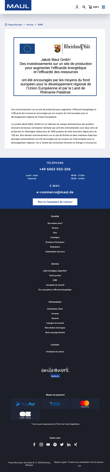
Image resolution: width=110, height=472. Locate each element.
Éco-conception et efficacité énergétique (55, 290)
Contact (55, 344)
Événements (55, 247)
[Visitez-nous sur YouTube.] (48, 444)
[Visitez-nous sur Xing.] (75, 444)
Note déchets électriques (55, 328)
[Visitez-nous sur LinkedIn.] (69, 444)
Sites (55, 233)
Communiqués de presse (55, 252)
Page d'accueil (13, 24)
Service (55, 263)
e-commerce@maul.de (55, 192)
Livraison (55, 314)
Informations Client (55, 309)
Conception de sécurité (55, 285)
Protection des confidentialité (78, 462)
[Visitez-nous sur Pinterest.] (55, 444)
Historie (55, 228)
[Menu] (102, 7)
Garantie (55, 318)
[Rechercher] (83, 7)
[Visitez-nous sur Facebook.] (34, 444)
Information (55, 301)
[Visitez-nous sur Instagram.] (41, 444)
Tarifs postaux (55, 275)
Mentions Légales (60, 462)
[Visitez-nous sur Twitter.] (62, 444)
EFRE (55, 280)
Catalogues (55, 237)
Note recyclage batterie (55, 332)
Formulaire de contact (55, 352)
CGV (79, 466)
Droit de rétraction (97, 462)
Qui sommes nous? (55, 223)
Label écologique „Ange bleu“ (55, 271)
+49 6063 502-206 (55, 169)
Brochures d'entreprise (55, 242)
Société (55, 216)
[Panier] (93, 7)
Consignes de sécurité (55, 323)
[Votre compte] (77, 7)
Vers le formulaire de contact (55, 201)
